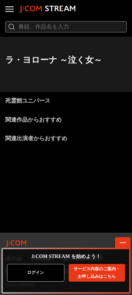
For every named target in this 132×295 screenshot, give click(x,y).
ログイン (35, 272)
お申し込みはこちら (97, 272)
